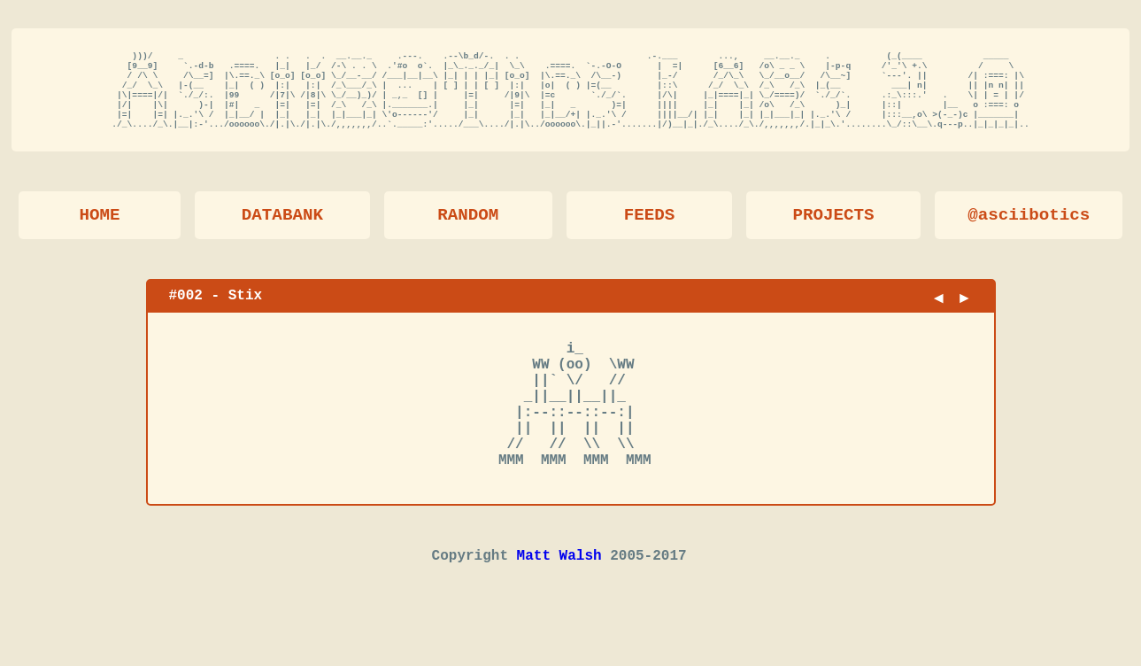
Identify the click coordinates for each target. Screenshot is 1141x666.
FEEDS (649, 232)
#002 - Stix (216, 311)
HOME (100, 232)
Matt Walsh (559, 604)
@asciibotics (1029, 232)
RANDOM (467, 232)
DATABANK (282, 232)
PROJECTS (834, 232)
